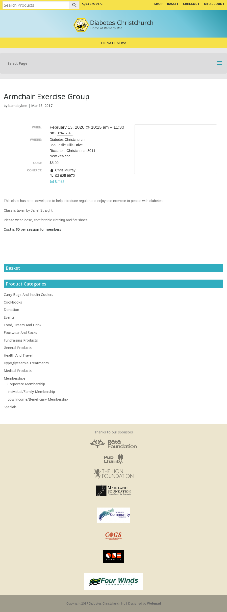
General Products (18, 347)
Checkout (191, 4)
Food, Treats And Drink (22, 325)
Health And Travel (18, 355)
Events (9, 317)
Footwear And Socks (20, 332)
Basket (172, 4)
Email (57, 181)
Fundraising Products (21, 340)
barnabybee (17, 105)
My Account (214, 4)
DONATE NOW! (113, 43)
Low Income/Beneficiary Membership (37, 399)
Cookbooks (13, 302)
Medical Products (18, 370)
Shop (158, 4)
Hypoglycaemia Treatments (26, 363)
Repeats (65, 133)
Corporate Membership (26, 384)
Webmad (154, 603)
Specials (10, 407)
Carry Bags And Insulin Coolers (28, 294)
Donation (11, 309)
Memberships (14, 378)
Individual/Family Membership (31, 391)
